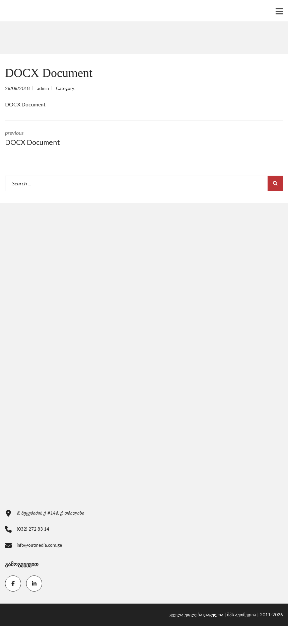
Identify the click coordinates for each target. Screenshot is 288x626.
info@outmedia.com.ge (39, 545)
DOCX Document (25, 104)
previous (69, 138)
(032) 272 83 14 (33, 529)
